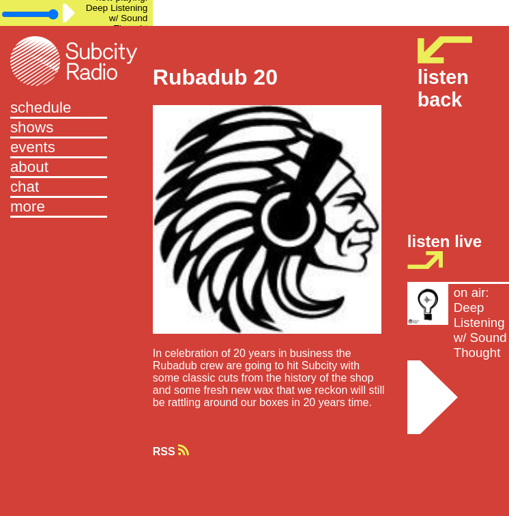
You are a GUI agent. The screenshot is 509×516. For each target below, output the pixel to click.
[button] (76, 208)
